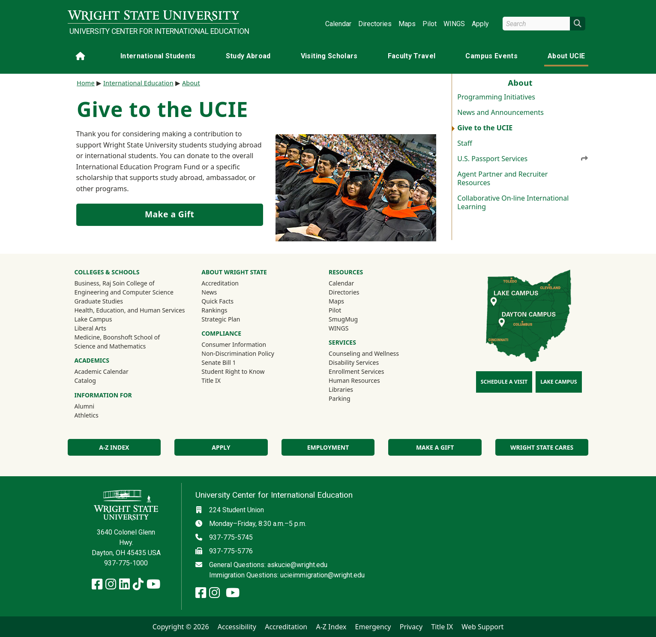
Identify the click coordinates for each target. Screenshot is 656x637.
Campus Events (491, 56)
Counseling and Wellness (364, 353)
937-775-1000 (126, 563)
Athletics (98, 415)
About (191, 83)
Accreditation (220, 283)
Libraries (341, 389)
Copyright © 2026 (181, 626)
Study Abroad (248, 56)
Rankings (214, 310)
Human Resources (354, 380)
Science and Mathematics (110, 346)
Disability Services (354, 362)
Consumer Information (233, 344)
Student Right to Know (232, 371)
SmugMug (354, 319)
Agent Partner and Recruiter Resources (502, 178)
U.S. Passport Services (522, 158)
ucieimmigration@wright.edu (322, 575)
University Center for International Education (154, 31)
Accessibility (237, 626)
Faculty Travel (412, 56)
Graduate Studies (99, 301)
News (209, 292)
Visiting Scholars (329, 56)
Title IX (211, 380)
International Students (158, 56)
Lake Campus (93, 319)
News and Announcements (500, 112)
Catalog (85, 380)
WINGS (454, 24)
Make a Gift (169, 214)
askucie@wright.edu (297, 565)
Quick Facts (217, 301)
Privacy (411, 626)
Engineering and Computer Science (124, 292)
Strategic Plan (220, 319)
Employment (328, 447)
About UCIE (566, 56)
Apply (480, 24)
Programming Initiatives (496, 97)
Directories (375, 24)
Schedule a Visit (504, 381)
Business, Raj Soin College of (115, 283)
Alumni (96, 406)
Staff (464, 143)
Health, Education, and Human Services (130, 310)
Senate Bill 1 (218, 362)
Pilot (429, 24)
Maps (407, 24)
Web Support (482, 626)
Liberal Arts (91, 328)
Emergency (373, 626)
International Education (138, 83)
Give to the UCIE (484, 127)
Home (86, 83)
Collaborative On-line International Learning (513, 202)
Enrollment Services (356, 371)
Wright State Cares (541, 447)
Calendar (338, 24)
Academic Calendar (102, 371)
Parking (339, 398)
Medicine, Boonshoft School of (117, 337)
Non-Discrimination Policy (237, 353)
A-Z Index (114, 447)
